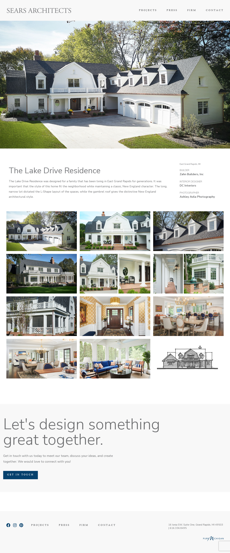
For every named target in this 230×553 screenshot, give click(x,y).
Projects (148, 10)
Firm (191, 10)
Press (172, 10)
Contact (215, 10)
